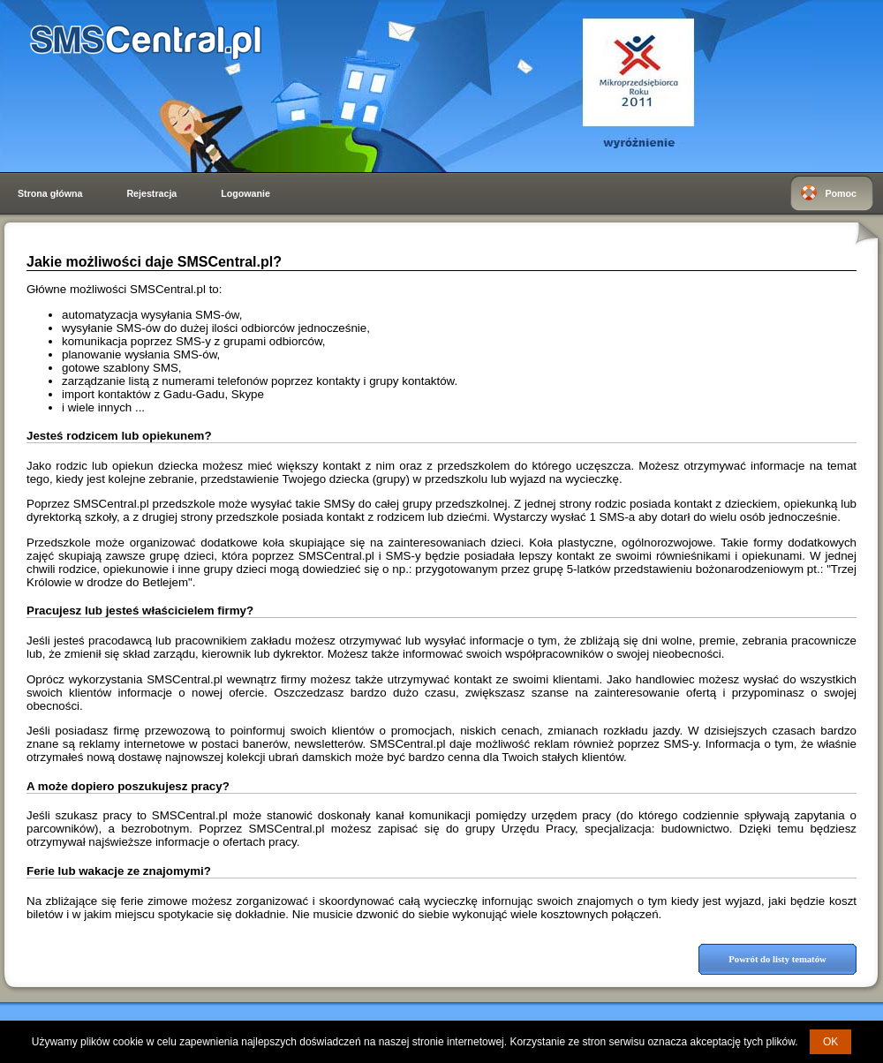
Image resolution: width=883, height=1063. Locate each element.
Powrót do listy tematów (777, 959)
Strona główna (50, 193)
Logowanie (245, 193)
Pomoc (841, 193)
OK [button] (830, 1042)
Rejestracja (151, 193)
